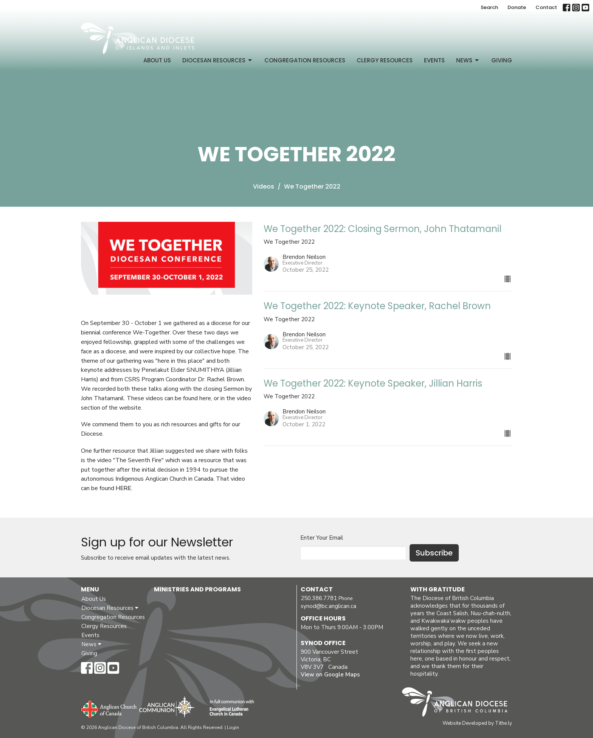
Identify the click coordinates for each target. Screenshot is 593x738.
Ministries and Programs (197, 589)
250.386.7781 (319, 598)
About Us (157, 60)
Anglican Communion (167, 707)
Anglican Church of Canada (109, 708)
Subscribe (434, 553)
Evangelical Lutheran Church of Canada (229, 708)
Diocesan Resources (217, 60)
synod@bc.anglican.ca (328, 606)
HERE (123, 488)
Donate (517, 7)
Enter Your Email (321, 538)
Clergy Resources (385, 60)
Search (489, 7)
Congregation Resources (304, 60)
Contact (546, 7)
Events (434, 60)
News (468, 60)
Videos (263, 186)
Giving (501, 60)
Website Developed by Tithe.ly (477, 723)
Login (233, 727)
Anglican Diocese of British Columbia (458, 703)
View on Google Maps (330, 674)
